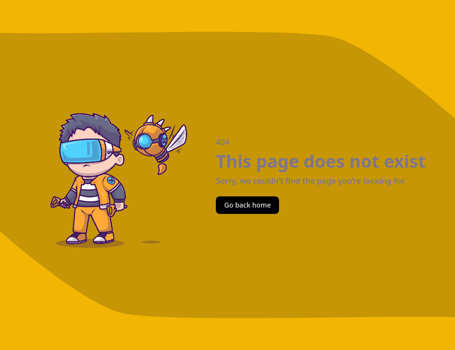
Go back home (247, 205)
